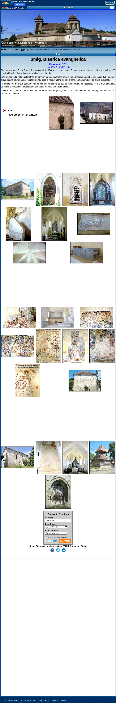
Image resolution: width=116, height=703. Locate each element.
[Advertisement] (58, 151)
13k (19, 5)
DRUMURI (6, 50)
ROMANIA (89, 7)
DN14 (15, 50)
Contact (40, 700)
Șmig (24, 49)
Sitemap (63, 700)
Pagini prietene (51, 700)
